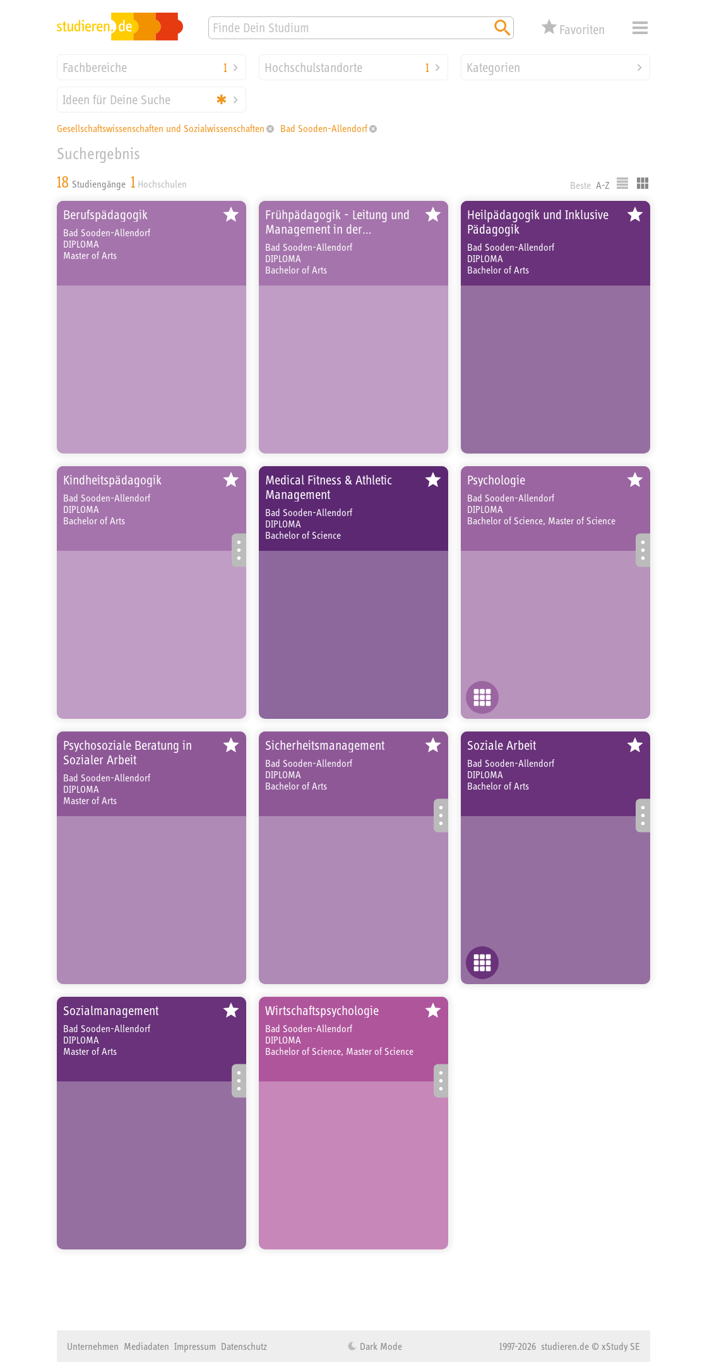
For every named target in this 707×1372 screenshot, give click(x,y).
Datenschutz (244, 1346)
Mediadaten (146, 1346)
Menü (640, 28)
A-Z (603, 185)
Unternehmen (93, 1346)
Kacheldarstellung (642, 183)
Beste (580, 185)
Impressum (195, 1346)
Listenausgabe (622, 183)
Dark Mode (379, 1346)
